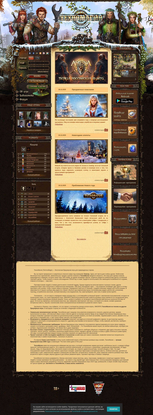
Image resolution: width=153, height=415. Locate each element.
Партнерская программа (125, 199)
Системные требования (125, 132)
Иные (29, 167)
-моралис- (32, 207)
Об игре (24, 92)
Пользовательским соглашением (57, 411)
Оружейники (31, 158)
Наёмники (30, 162)
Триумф (23, 149)
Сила (28, 188)
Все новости (81, 239)
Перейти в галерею (34, 130)
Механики (30, 164)
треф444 (31, 202)
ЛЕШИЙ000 (32, 217)
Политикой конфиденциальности (84, 411)
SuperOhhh (32, 215)
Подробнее (59, 124)
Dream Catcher (33, 196)
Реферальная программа (125, 175)
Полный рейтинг (34, 175)
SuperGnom (32, 199)
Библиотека (24, 96)
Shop (125, 149)
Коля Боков (32, 204)
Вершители (31, 166)
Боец (23, 188)
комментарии (101, 129)
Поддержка (125, 219)
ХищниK (31, 210)
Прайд (29, 156)
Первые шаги (125, 115)
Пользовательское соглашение (125, 236)
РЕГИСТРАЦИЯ (37, 82)
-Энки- (30, 194)
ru (31, 58)
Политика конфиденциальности (125, 253)
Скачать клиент (37, 87)
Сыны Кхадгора (32, 160)
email (23, 63)
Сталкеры (30, 170)
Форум (24, 99)
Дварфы (30, 171)
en (37, 58)
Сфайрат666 (32, 212)
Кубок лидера (33, 188)
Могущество (28, 149)
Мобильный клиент (125, 98)
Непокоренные (32, 154)
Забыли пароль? (43, 71)
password (23, 69)
